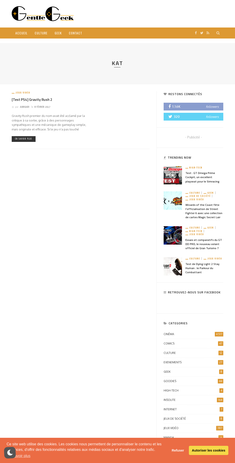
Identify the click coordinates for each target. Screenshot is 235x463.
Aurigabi (24, 107)
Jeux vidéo (23, 92)
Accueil (21, 32)
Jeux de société (200, 196)
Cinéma (193, 334)
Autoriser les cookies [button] (208, 450)
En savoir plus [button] (19, 456)
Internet (193, 409)
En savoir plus (23, 139)
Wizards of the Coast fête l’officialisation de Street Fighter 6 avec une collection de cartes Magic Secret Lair (203, 211)
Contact (75, 32)
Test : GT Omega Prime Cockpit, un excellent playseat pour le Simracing (202, 177)
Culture (41, 32)
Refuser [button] (178, 450)
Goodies (193, 381)
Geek (58, 32)
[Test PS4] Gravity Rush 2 (32, 99)
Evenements (193, 362)
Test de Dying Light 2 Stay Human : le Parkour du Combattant (202, 268)
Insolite (193, 400)
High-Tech (195, 167)
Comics (193, 343)
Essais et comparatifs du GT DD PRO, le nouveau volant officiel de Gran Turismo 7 (203, 244)
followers (212, 106)
